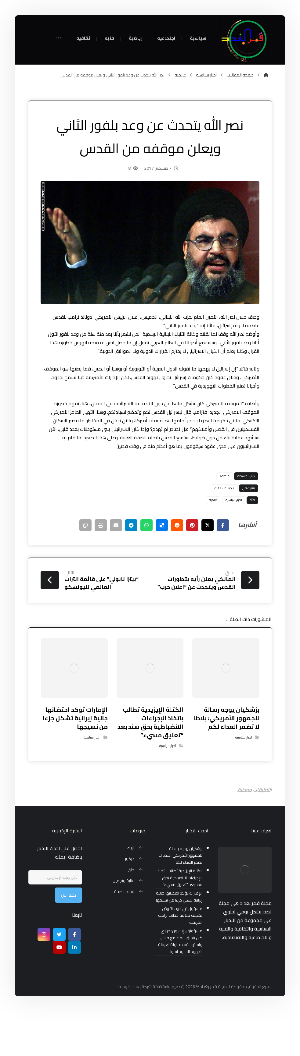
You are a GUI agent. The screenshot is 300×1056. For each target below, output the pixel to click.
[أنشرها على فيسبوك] (223, 570)
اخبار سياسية (234, 544)
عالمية (213, 544)
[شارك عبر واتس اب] (146, 570)
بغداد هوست (129, 1031)
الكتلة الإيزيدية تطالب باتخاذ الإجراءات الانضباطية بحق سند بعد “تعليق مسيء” (179, 922)
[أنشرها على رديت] (177, 570)
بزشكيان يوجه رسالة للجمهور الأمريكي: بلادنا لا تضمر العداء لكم (180, 900)
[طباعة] (101, 570)
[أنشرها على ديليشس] (162, 570)
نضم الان (68, 940)
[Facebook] (74, 979)
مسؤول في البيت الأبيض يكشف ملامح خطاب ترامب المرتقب (180, 960)
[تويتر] (59, 979)
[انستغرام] (44, 979)
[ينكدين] (74, 991)
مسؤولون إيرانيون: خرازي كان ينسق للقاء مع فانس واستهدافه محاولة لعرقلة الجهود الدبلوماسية (180, 986)
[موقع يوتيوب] (59, 991)
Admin (225, 520)
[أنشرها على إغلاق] (207, 570)
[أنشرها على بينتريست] (192, 570)
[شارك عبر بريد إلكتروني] (116, 570)
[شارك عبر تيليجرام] (131, 570)
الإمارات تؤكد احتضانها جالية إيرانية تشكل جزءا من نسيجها (179, 941)
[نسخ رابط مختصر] (85, 570)
